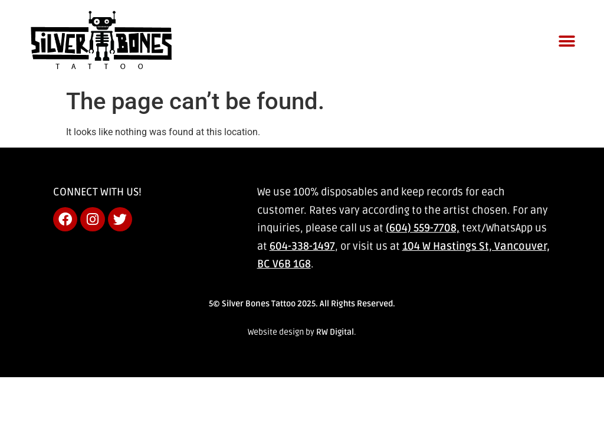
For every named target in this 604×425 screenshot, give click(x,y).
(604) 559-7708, (422, 227)
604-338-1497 (302, 246)
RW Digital (335, 332)
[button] (567, 41)
